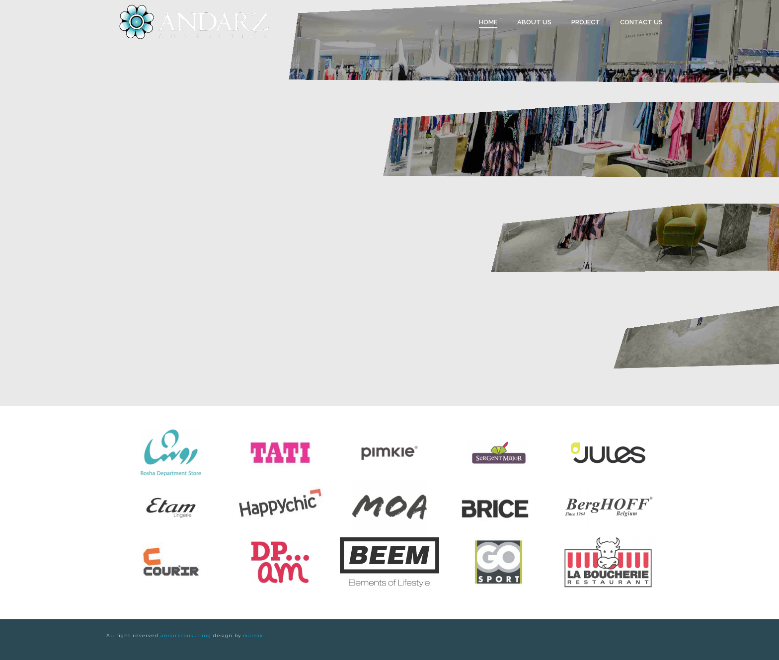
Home (488, 22)
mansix (253, 635)
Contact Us (641, 22)
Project (585, 22)
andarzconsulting (185, 635)
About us (534, 22)
